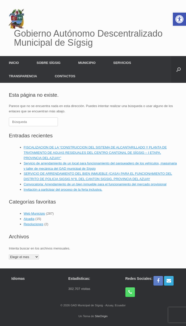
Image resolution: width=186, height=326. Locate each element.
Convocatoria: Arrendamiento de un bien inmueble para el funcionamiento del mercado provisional (95, 184)
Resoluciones (33, 224)
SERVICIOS (122, 63)
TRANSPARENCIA (23, 76)
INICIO (14, 63)
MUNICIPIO (87, 63)
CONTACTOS (65, 76)
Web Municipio (34, 213)
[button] (178, 69)
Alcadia (29, 219)
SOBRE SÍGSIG (49, 63)
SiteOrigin (101, 316)
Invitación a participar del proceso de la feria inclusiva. (63, 189)
